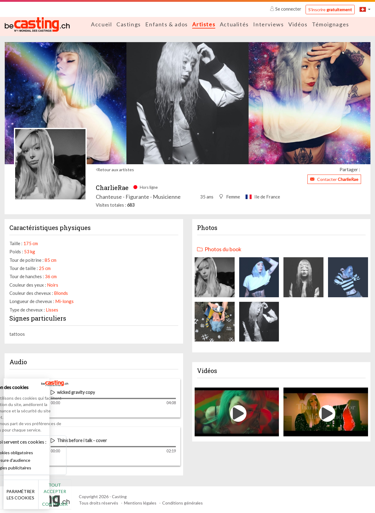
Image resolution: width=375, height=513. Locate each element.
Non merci (25, 497)
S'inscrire (330, 9)
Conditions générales (182, 502)
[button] (365, 9)
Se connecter (286, 9)
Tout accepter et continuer (109, 498)
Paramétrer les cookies (67, 498)
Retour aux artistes (115, 169)
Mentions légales (140, 502)
